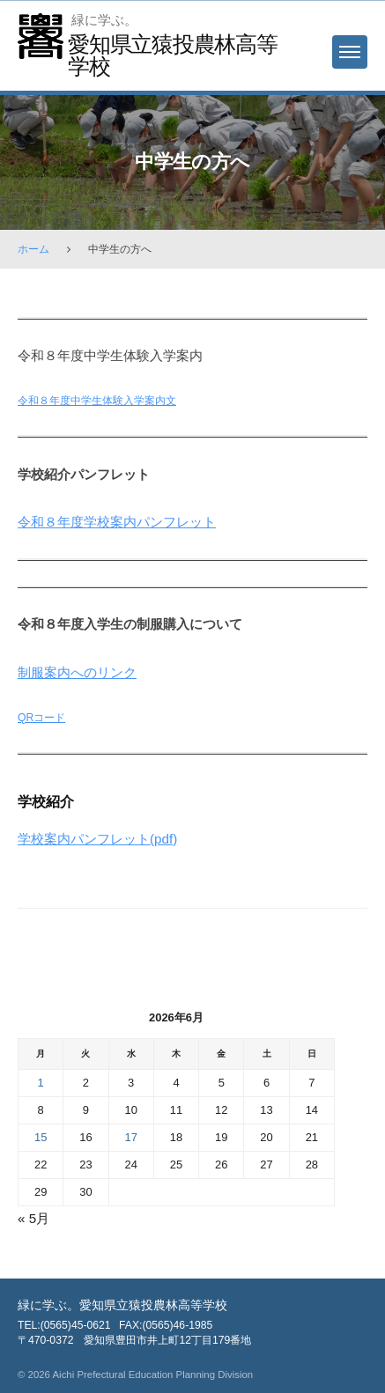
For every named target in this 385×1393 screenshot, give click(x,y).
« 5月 (33, 1218)
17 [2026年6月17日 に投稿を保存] (131, 1137)
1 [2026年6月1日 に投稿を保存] (41, 1082)
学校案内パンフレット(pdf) (97, 838)
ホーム (33, 249)
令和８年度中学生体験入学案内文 (97, 400)
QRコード (41, 717)
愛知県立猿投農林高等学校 (173, 55)
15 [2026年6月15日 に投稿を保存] (40, 1137)
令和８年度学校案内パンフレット (117, 521)
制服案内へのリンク (77, 672)
